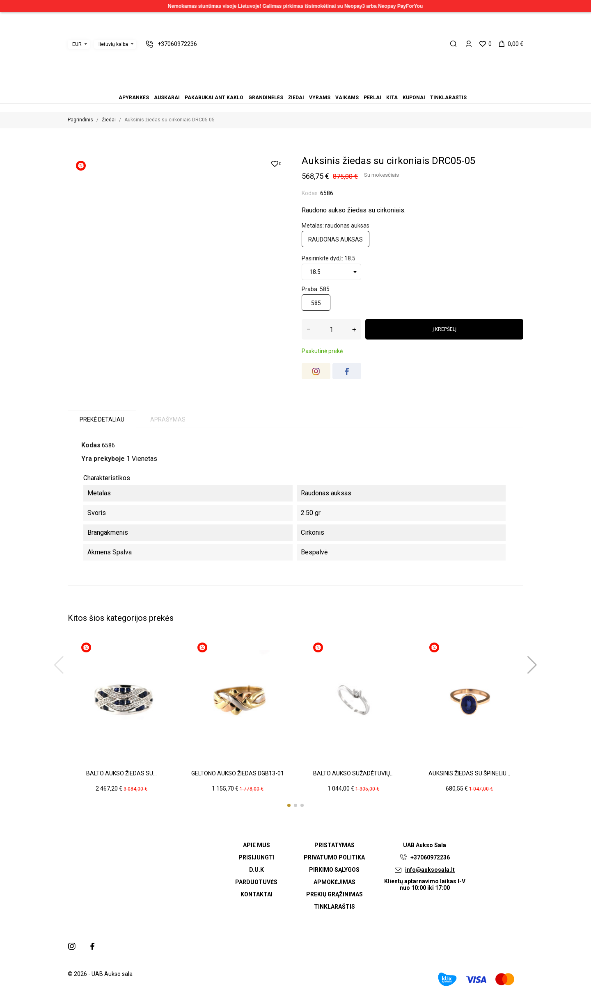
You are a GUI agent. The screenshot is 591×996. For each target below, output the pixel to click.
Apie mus (256, 845)
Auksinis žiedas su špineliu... (469, 773)
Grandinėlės (285, 86)
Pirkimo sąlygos (334, 869)
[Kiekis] (331, 329)
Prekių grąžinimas (334, 894)
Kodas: (310, 193)
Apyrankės (270, 86)
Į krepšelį (444, 329)
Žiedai (290, 86)
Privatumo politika (334, 857)
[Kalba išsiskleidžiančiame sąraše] (115, 44)
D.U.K (256, 869)
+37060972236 (430, 857)
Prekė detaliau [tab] (102, 419)
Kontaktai (257, 894)
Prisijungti (256, 857)
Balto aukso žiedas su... (121, 773)
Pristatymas (334, 845)
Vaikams (300, 86)
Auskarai (275, 86)
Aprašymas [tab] (168, 419)
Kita (310, 86)
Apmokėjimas (334, 882)
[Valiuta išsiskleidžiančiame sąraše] (79, 44)
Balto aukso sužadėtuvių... (353, 773)
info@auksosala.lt (430, 869)
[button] (289, 805)
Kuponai (315, 86)
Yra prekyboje (103, 459)
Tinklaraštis (320, 86)
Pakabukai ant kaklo (280, 86)
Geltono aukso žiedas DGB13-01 (237, 773)
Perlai (305, 86)
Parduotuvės (256, 882)
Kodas (91, 445)
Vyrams (295, 86)
